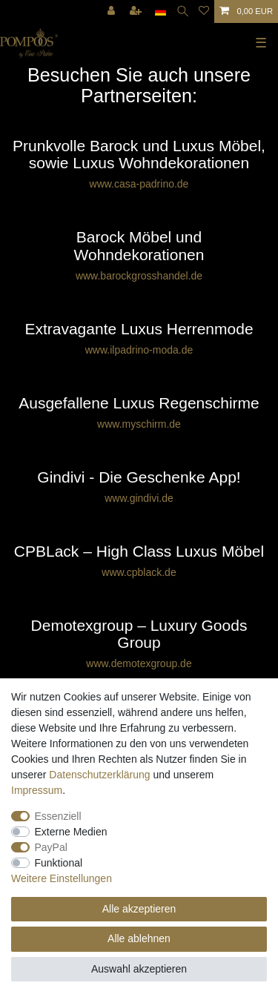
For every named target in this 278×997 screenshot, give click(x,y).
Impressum (36, 790)
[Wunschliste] (203, 11)
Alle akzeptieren (139, 909)
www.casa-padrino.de (139, 184)
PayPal (51, 847)
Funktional (59, 863)
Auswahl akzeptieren (139, 969)
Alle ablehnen (139, 938)
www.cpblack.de (139, 572)
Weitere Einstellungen (61, 878)
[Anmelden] (112, 11)
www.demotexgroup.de (138, 663)
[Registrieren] (137, 11)
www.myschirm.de (139, 424)
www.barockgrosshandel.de (139, 276)
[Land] (160, 11)
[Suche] (182, 11)
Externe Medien (71, 832)
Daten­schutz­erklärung (99, 775)
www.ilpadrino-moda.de (139, 350)
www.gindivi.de (139, 498)
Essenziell (58, 816)
